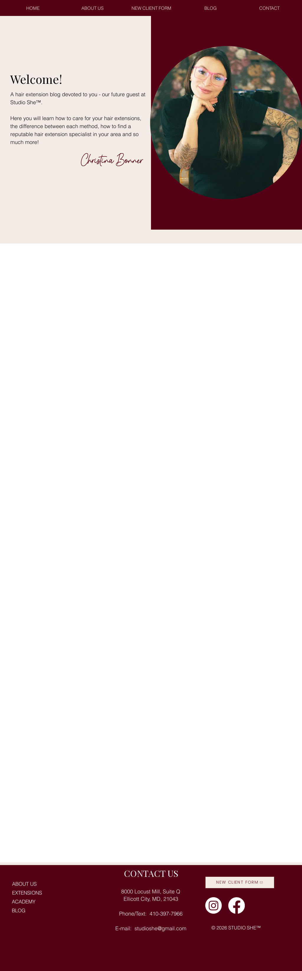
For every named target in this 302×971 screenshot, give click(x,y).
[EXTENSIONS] (50, 892)
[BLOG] (50, 910)
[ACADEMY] (50, 901)
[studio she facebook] (236, 905)
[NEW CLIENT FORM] (239, 882)
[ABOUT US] (50, 884)
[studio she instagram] (213, 905)
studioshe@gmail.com (160, 928)
